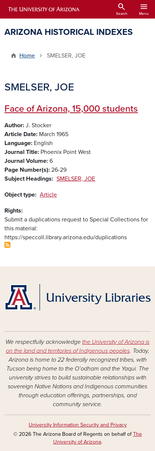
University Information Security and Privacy (78, 425)
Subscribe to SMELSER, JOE (7, 245)
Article (48, 194)
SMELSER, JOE (75, 178)
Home (27, 55)
